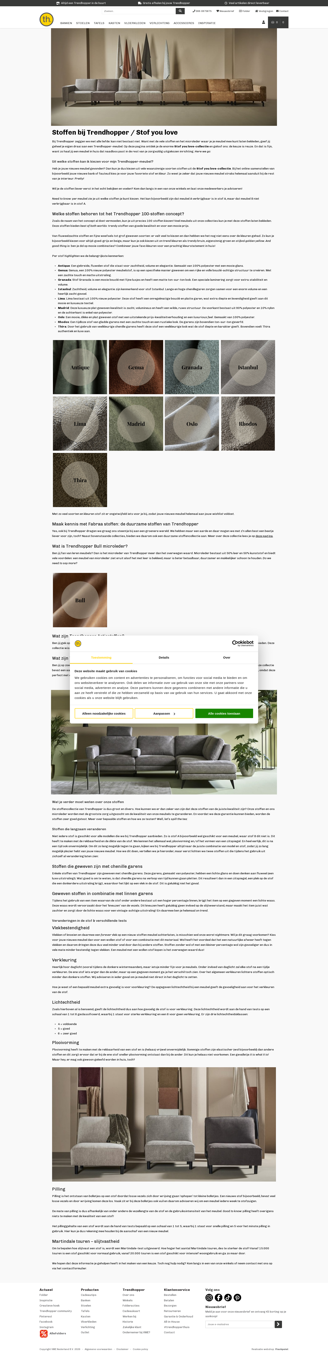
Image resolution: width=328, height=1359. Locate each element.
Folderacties (131, 1305)
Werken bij (129, 1316)
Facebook (46, 1321)
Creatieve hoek (50, 1305)
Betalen (169, 1300)
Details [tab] (164, 657)
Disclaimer (122, 1349)
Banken (66, 23)
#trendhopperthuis (177, 1327)
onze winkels (177, 188)
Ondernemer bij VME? (136, 1332)
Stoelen (83, 23)
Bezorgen (170, 1305)
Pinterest (46, 1316)
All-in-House (172, 1321)
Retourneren (172, 1311)
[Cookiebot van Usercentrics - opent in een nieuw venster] (235, 643)
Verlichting (159, 23)
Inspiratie (207, 23)
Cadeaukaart (131, 1311)
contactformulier (74, 1268)
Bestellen (170, 1295)
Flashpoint (281, 1349)
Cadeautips (88, 1295)
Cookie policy (140, 1349)
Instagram (47, 1327)
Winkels (128, 1300)
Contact (169, 1332)
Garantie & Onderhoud (178, 1316)
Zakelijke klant (132, 1327)
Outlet (85, 1332)
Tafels (99, 23)
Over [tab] (227, 657)
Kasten (114, 23)
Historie (128, 1321)
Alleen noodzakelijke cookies (104, 713)
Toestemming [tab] (101, 657)
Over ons (128, 1295)
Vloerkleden (134, 23)
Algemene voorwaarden (98, 1349)
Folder (44, 1295)
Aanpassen (164, 713)
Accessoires (184, 23)
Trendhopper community (56, 1311)
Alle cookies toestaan (224, 713)
